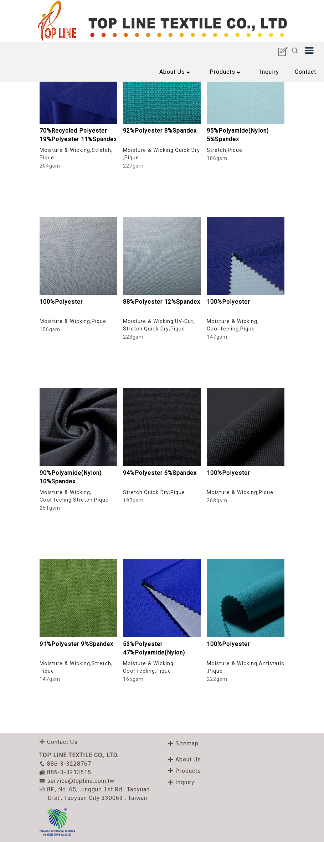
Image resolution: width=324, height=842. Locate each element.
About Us (176, 73)
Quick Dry (187, 150)
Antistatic (271, 664)
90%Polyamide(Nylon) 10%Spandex (71, 477)
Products (227, 73)
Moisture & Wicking (65, 150)
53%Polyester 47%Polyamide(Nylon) (154, 648)
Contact (305, 71)
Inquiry (269, 71)
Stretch (101, 150)
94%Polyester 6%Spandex (160, 472)
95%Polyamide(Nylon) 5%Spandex (238, 135)
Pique (47, 158)
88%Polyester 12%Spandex (161, 301)
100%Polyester (61, 301)
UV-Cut (184, 321)
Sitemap (183, 743)
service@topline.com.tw (76, 780)
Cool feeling (223, 329)
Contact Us (58, 742)
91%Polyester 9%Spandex (76, 644)
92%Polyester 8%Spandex (160, 130)
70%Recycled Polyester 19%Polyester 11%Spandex (78, 135)
